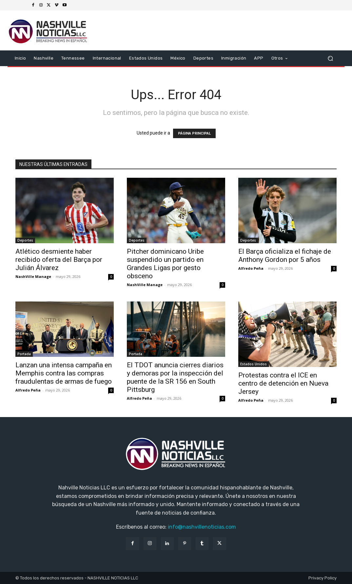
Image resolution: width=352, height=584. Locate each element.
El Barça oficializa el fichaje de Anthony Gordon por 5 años (284, 255)
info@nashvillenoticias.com (202, 527)
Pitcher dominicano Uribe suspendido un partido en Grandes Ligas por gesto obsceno (165, 263)
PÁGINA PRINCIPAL (194, 133)
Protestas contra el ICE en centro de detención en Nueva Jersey (283, 383)
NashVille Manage (33, 276)
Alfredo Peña (251, 268)
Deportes (25, 240)
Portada (24, 354)
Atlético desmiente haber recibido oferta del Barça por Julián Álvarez (58, 259)
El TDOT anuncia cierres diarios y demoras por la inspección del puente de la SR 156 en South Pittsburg (175, 377)
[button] (330, 58)
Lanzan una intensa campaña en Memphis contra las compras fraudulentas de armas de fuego (63, 373)
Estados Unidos (253, 364)
